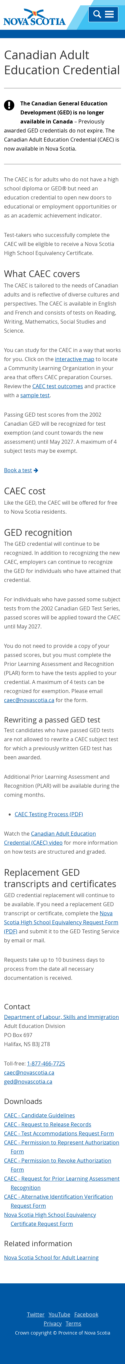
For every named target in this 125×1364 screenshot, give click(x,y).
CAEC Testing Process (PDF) (49, 814)
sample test (35, 395)
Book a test (21, 470)
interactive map (74, 359)
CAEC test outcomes (57, 386)
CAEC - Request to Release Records (47, 1124)
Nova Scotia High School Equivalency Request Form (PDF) (61, 922)
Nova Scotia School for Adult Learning (51, 1257)
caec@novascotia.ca (29, 700)
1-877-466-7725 (46, 1063)
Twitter (36, 1314)
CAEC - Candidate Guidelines (39, 1115)
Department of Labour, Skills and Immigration (61, 1017)
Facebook (86, 1314)
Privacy (53, 1323)
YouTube (59, 1314)
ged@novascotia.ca (28, 1081)
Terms (73, 1323)
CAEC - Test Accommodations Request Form (59, 1133)
